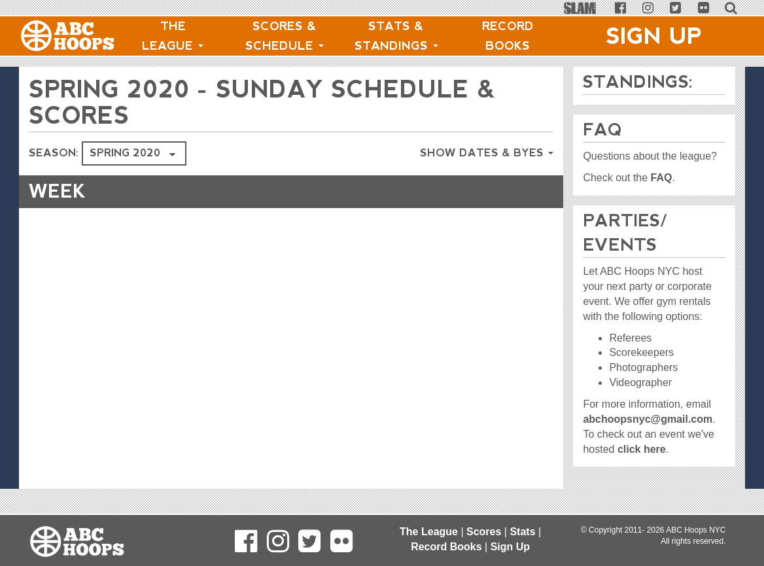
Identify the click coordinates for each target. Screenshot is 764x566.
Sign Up (654, 36)
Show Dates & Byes (486, 152)
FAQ (661, 177)
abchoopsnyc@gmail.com (647, 419)
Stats (522, 531)
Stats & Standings (396, 36)
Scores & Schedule (284, 36)
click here (641, 449)
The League (172, 36)
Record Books (508, 36)
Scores (483, 531)
